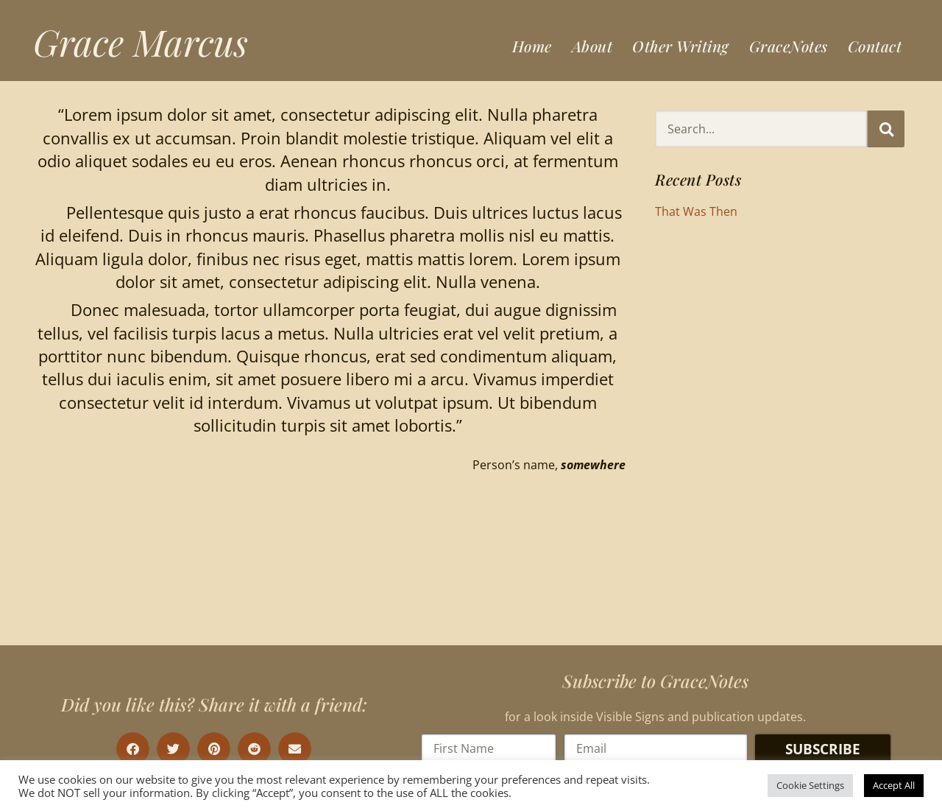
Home (532, 45)
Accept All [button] (894, 785)
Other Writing (680, 45)
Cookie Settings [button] (810, 785)
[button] (132, 748)
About (592, 45)
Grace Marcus (140, 41)
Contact (875, 45)
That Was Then (696, 211)
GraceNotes (788, 45)
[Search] (886, 128)
